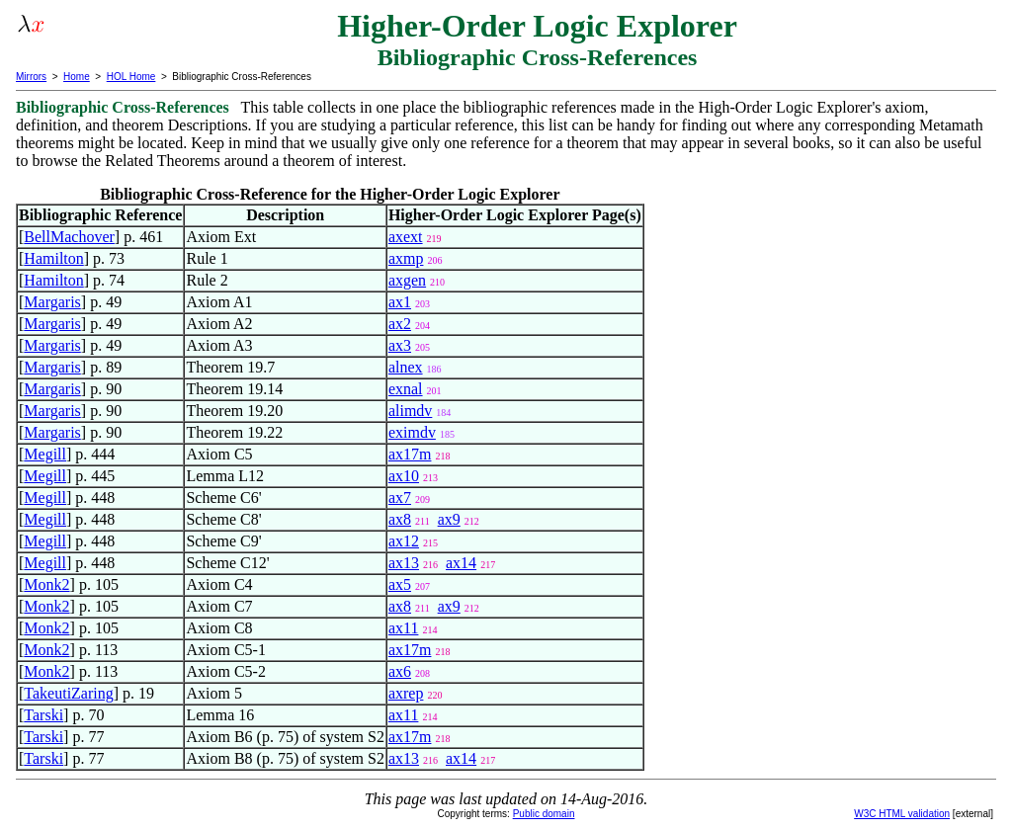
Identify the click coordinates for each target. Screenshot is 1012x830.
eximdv (412, 432)
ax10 (403, 475)
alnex (405, 367)
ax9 (449, 519)
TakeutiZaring (68, 693)
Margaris (52, 301)
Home (76, 76)
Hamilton (53, 258)
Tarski (43, 714)
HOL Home (131, 76)
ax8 (399, 519)
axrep (406, 693)
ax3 (399, 345)
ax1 (399, 301)
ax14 (461, 562)
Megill (45, 454)
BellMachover (69, 236)
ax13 (403, 562)
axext (405, 236)
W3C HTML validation (902, 813)
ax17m (410, 454)
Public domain (544, 813)
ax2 (399, 323)
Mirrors (31, 76)
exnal (405, 388)
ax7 (399, 497)
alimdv (410, 410)
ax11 (403, 628)
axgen (407, 280)
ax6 (399, 671)
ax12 (403, 541)
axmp (406, 258)
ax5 (399, 584)
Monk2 (46, 584)
